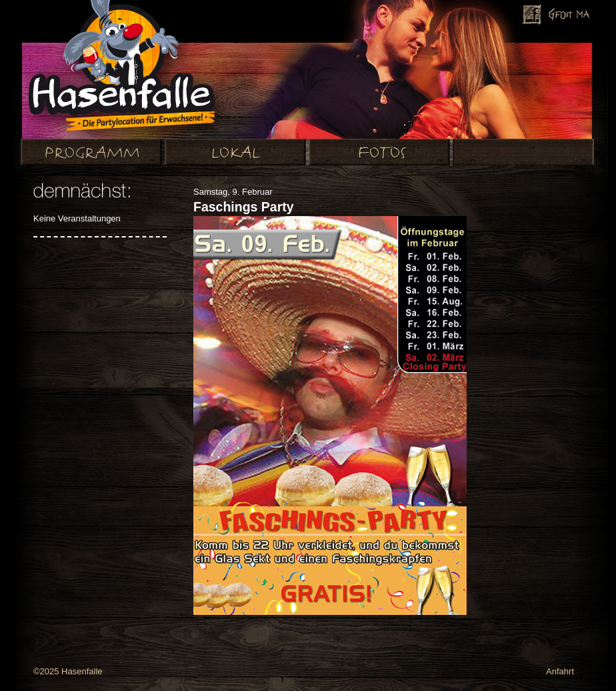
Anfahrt (560, 671)
